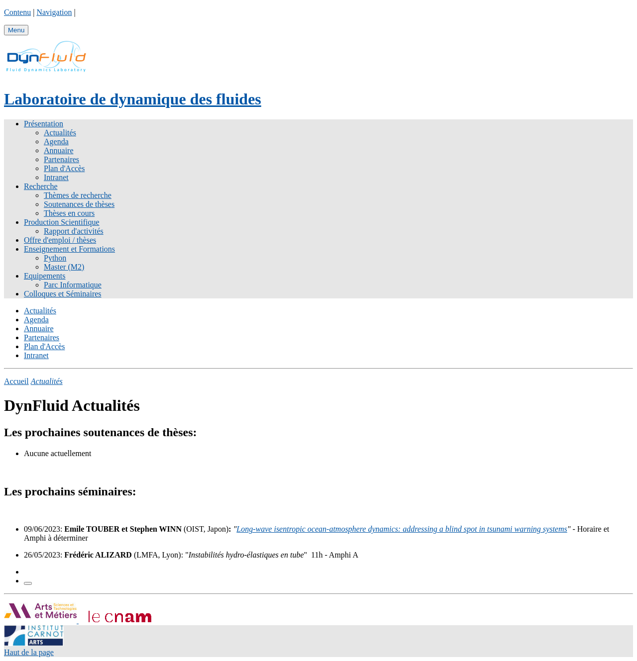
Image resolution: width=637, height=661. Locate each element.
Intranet (56, 177)
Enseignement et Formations (69, 249)
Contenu (17, 12)
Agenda (56, 141)
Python (55, 258)
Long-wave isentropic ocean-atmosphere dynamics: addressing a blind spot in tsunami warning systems (401, 529)
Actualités (60, 132)
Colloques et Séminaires (63, 293)
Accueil (16, 381)
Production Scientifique (62, 222)
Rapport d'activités (74, 231)
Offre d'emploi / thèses (60, 240)
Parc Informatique (73, 285)
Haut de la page (29, 652)
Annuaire (59, 150)
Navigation (54, 12)
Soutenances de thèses (79, 204)
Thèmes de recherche (77, 195)
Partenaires (61, 159)
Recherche (41, 186)
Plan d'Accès (64, 168)
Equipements (45, 276)
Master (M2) (64, 267)
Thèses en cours (69, 213)
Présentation (43, 123)
